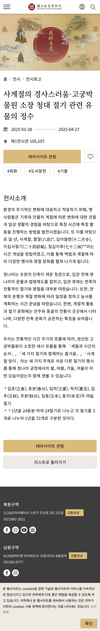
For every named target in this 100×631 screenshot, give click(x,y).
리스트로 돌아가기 (50, 462)
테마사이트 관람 (42, 156)
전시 (16, 79)
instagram (15, 530)
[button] (82, 7)
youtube (24, 530)
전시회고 (33, 79)
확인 (89, 623)
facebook (6, 530)
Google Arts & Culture (32, 530)
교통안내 (73, 512)
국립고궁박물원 (45, 7)
